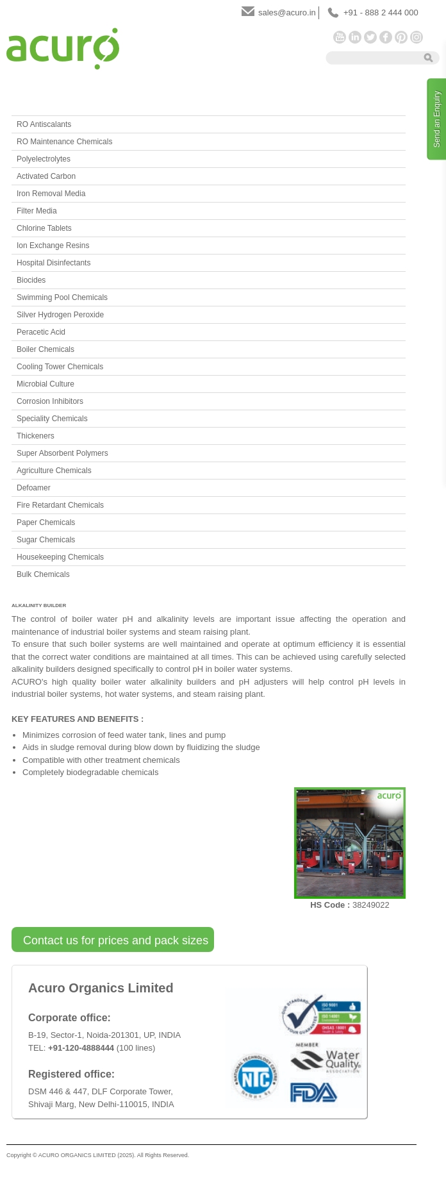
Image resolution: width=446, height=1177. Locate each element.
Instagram (416, 37)
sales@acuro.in (287, 12)
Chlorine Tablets (44, 228)
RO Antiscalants (44, 124)
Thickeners (35, 435)
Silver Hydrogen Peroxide (60, 314)
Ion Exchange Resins (53, 245)
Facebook (385, 37)
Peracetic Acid (41, 332)
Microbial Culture (45, 384)
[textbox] (386, 57)
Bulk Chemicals (43, 574)
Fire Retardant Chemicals (60, 505)
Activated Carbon (46, 176)
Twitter (370, 37)
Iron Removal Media (51, 193)
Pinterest (401, 37)
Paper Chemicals (46, 522)
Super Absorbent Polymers (62, 453)
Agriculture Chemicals (54, 470)
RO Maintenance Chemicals (64, 141)
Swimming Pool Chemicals (62, 297)
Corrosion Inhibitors (50, 401)
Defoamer (34, 487)
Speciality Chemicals (52, 418)
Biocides (31, 280)
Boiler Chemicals (45, 349)
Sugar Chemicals (46, 539)
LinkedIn (355, 37)
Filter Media (37, 210)
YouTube (339, 37)
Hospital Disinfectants (53, 262)
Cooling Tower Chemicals (60, 366)
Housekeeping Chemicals (60, 557)
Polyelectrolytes (43, 158)
